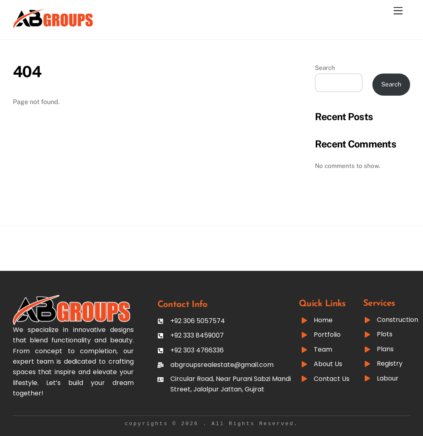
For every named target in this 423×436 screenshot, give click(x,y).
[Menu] (398, 11)
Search (325, 67)
